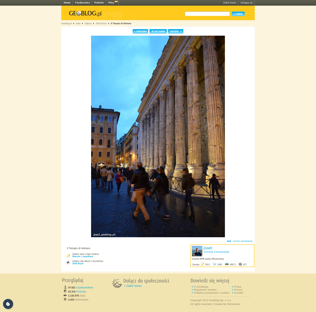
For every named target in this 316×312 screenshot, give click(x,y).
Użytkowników (84, 287)
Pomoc (238, 289)
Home (67, 2)
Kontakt (238, 292)
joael (78, 23)
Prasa (237, 286)
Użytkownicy (82, 2)
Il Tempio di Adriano (121, 23)
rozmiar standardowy (243, 241)
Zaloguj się (246, 2)
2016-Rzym (101, 23)
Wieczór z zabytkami (82, 256)
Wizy (111, 2)
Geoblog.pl (66, 23)
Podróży (81, 291)
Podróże (99, 2)
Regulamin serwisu (205, 289)
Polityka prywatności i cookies (211, 292)
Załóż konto (229, 2)
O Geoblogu (201, 286)
